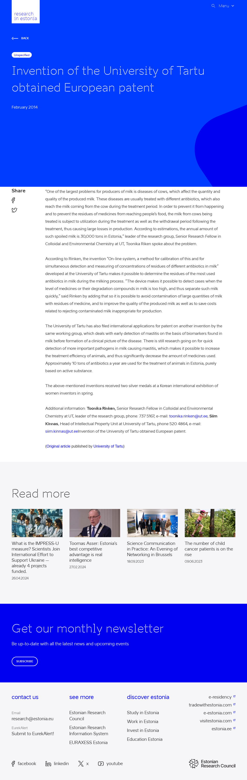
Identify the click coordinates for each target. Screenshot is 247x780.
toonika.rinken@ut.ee (188, 416)
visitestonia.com (216, 721)
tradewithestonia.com (210, 705)
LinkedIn (57, 763)
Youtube (110, 763)
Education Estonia (144, 739)
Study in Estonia (143, 712)
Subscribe (24, 661)
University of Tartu (108, 446)
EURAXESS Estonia (88, 742)
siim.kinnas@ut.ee (61, 431)
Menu (224, 6)
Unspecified (21, 55)
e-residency (220, 697)
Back (20, 38)
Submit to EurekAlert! (33, 733)
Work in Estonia (142, 721)
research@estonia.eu (32, 718)
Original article (58, 446)
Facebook (24, 763)
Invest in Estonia (143, 730)
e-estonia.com (218, 713)
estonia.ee (222, 728)
